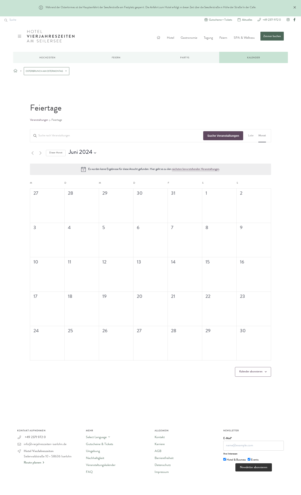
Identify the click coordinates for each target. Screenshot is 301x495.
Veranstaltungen (39, 120)
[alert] (150, 169)
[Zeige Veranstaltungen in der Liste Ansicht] (250, 135)
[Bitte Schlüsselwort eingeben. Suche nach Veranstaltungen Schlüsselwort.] (116, 135)
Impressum (162, 472)
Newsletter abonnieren (253, 467)
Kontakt (160, 437)
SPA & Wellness (244, 38)
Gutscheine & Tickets (99, 444)
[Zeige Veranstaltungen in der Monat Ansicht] (262, 135)
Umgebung (93, 451)
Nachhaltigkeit (95, 458)
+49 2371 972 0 (271, 19)
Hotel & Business (236, 460)
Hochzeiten (47, 58)
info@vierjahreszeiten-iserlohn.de (45, 444)
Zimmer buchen (272, 36)
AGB (158, 451)
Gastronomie (189, 38)
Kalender (253, 58)
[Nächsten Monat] (40, 152)
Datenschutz (163, 465)
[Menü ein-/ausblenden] (20, 36)
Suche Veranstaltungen (223, 135)
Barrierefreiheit (164, 458)
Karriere (160, 444)
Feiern (223, 38)
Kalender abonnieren (250, 371)
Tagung (208, 38)
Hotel (170, 38)
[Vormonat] (32, 152)
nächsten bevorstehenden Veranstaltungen (195, 169)
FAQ (89, 472)
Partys (184, 58)
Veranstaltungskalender (100, 465)
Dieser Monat (55, 153)
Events (255, 460)
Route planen (34, 462)
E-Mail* (227, 438)
